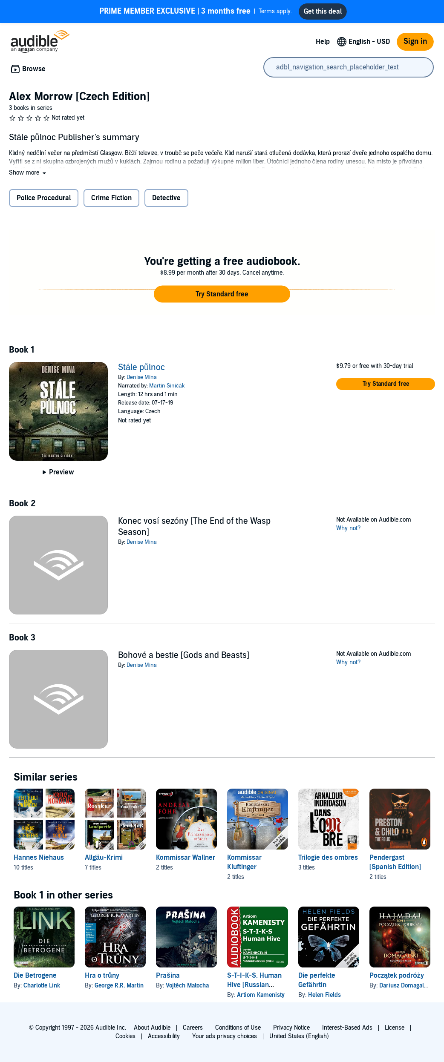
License (394, 1027)
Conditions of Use (238, 1027)
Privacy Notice (291, 1027)
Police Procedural (44, 198)
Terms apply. (195, 11)
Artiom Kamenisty (261, 995)
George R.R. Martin (119, 985)
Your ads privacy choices (224, 1036)
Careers (193, 1027)
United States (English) (299, 1036)
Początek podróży (396, 975)
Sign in (415, 41)
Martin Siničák (167, 385)
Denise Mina (142, 377)
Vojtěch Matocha (187, 985)
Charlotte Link (41, 985)
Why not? (348, 528)
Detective (166, 198)
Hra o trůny (102, 975)
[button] (28, 172)
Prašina (168, 975)
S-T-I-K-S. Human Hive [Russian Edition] (254, 985)
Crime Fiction (111, 198)
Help (323, 41)
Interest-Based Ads (347, 1027)
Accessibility (164, 1036)
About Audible (152, 1027)
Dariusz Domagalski (405, 985)
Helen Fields (324, 995)
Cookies (125, 1036)
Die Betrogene (35, 975)
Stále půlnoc (141, 367)
